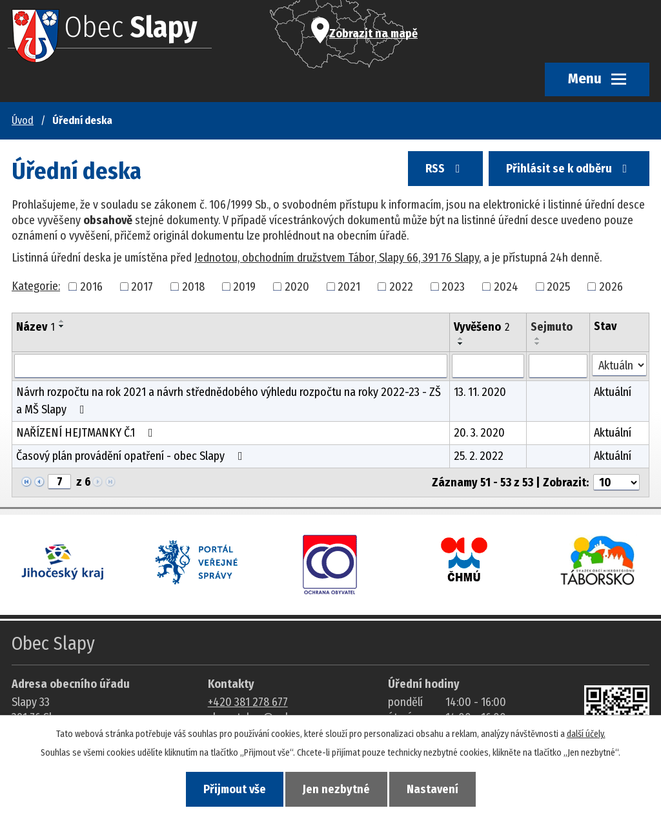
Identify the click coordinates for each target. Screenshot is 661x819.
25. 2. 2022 (478, 456)
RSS (445, 168)
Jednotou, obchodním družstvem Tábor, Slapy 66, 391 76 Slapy (336, 258)
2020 (297, 286)
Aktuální (612, 392)
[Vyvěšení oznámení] (488, 366)
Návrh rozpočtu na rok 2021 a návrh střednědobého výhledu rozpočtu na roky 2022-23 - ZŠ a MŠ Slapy (228, 401)
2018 (193, 286)
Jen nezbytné (336, 789)
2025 (558, 286)
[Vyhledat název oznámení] (230, 366)
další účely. (586, 734)
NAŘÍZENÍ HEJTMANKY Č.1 (87, 433)
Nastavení (432, 789)
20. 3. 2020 (479, 433)
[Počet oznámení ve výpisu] (616, 482)
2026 (611, 286)
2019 (244, 286)
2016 (91, 286)
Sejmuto (552, 327)
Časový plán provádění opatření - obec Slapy (132, 456)
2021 (349, 286)
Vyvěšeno (481, 327)
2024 (506, 286)
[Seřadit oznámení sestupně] (62, 326)
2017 (142, 286)
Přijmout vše (234, 789)
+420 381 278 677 (248, 702)
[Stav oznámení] (619, 365)
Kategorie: (36, 286)
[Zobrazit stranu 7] (59, 482)
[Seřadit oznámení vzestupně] (62, 321)
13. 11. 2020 (480, 392)
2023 (453, 286)
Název (35, 327)
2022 (401, 286)
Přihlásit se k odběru (569, 168)
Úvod (23, 120)
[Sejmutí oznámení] (558, 366)
